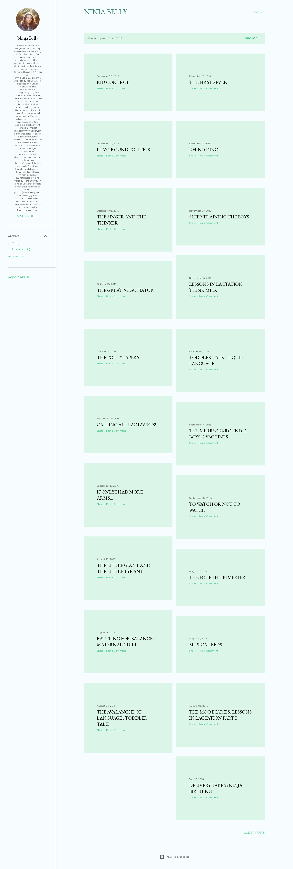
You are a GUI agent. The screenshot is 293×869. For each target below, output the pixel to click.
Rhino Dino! (204, 149)
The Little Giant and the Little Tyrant (123, 568)
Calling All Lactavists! (126, 425)
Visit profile (27, 216)
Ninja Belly (105, 11)
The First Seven (208, 82)
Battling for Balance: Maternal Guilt (125, 641)
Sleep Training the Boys (219, 217)
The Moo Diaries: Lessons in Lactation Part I (220, 715)
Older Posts (254, 832)
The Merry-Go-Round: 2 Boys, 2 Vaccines (218, 434)
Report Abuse (19, 277)
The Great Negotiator (125, 290)
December (20, 249)
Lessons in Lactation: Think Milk (216, 287)
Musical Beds (205, 645)
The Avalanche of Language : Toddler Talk (122, 718)
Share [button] (100, 88)
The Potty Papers (118, 357)
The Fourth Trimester (217, 577)
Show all (253, 38)
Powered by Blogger (174, 856)
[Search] (259, 11)
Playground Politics (123, 149)
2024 (13, 243)
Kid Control (113, 82)
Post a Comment (116, 88)
